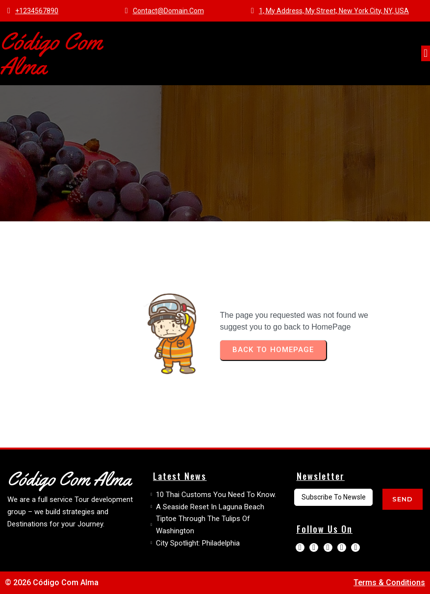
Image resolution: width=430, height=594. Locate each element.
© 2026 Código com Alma (52, 582)
